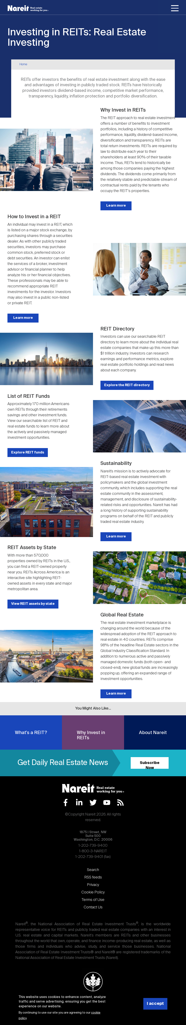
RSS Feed (120, 802)
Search (93, 870)
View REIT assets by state (33, 604)
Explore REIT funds (27, 452)
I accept (155, 1004)
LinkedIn (79, 802)
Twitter (93, 802)
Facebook (65, 802)
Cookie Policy (93, 892)
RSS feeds (93, 877)
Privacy (93, 885)
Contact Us (93, 907)
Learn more (116, 205)
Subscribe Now (149, 765)
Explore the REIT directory (127, 385)
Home (23, 64)
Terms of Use (93, 900)
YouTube (106, 802)
